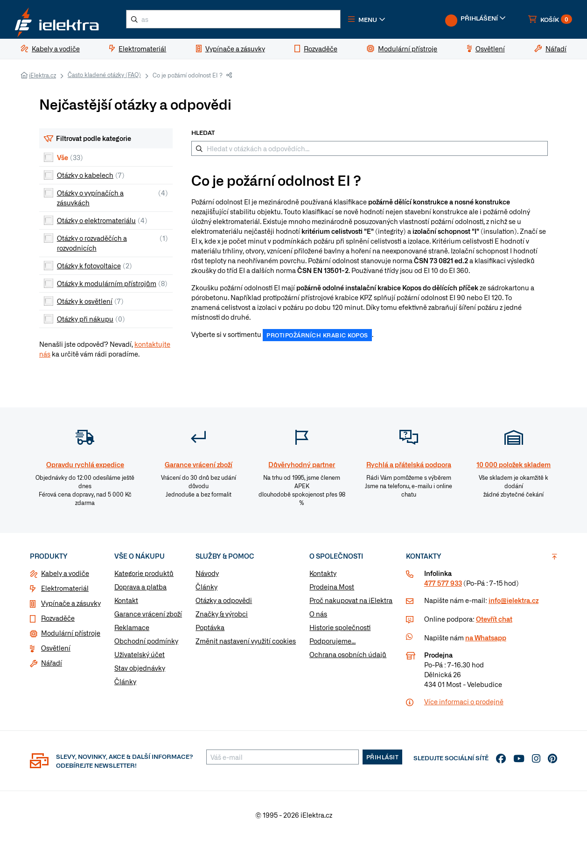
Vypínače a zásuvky (71, 606)
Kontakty (322, 576)
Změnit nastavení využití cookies (246, 643)
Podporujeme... (332, 643)
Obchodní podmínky (146, 643)
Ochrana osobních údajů (347, 657)
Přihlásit (382, 760)
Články (125, 684)
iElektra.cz (42, 77)
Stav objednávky (139, 670)
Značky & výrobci (222, 616)
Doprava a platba (140, 589)
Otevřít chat (494, 621)
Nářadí (51, 665)
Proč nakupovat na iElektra (350, 603)
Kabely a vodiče (65, 576)
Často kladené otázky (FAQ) (104, 77)
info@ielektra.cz (513, 603)
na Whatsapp (485, 640)
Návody (207, 576)
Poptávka (210, 630)
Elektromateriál (65, 591)
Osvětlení (55, 650)
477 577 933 (443, 585)
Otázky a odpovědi (224, 603)
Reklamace (131, 630)
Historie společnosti (339, 630)
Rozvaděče (58, 620)
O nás (318, 616)
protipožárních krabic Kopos (317, 338)
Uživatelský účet (139, 657)
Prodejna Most (331, 589)
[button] (377, 20)
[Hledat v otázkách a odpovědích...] (369, 150)
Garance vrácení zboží (148, 616)
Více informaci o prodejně (463, 704)
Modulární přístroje (70, 635)
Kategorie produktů (144, 576)
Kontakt (126, 603)
